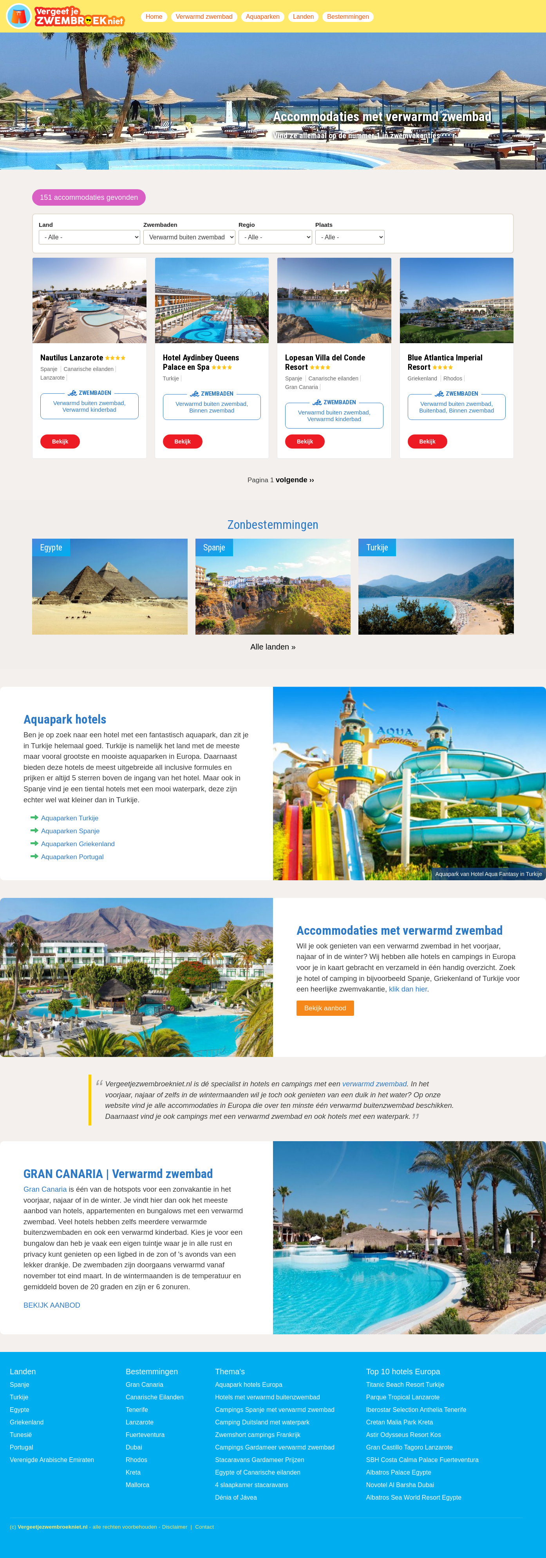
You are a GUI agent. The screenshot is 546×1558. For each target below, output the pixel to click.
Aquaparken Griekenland (78, 844)
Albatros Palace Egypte (398, 1472)
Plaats (324, 224)
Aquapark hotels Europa (248, 1384)
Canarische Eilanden (155, 1397)
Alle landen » (273, 646)
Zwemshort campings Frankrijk (257, 1434)
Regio (247, 224)
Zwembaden (160, 224)
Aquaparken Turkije (69, 818)
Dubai (134, 1447)
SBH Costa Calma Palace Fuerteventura (422, 1460)
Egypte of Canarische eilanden (257, 1472)
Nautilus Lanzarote (71, 357)
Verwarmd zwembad (204, 16)
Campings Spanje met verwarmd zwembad (274, 1409)
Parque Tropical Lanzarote (403, 1397)
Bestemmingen (348, 16)
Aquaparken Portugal (72, 857)
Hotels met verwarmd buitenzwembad (267, 1397)
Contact (204, 1527)
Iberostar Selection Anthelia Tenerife (416, 1409)
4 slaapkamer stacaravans (251, 1485)
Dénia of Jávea (236, 1497)
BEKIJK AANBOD (52, 1305)
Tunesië (21, 1434)
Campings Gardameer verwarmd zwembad (274, 1447)
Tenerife (137, 1409)
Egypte (19, 1409)
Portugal (21, 1447)
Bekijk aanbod (325, 1008)
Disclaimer (175, 1527)
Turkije (171, 378)
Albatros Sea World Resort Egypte (413, 1497)
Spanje (49, 369)
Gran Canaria (45, 1189)
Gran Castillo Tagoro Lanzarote (409, 1447)
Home (154, 16)
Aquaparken (263, 16)
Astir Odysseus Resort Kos (403, 1434)
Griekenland (423, 378)
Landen (303, 16)
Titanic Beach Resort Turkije (405, 1384)
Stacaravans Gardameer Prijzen (259, 1460)
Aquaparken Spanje (70, 831)
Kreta (133, 1472)
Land (46, 224)
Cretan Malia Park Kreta (399, 1422)
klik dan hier (408, 989)
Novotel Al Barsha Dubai (400, 1485)
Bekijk (60, 441)
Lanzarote (140, 1422)
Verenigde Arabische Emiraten (52, 1460)
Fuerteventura (145, 1434)
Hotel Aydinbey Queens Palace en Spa (201, 362)
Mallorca (137, 1485)
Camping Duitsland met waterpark (262, 1422)
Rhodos (136, 1460)
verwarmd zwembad (374, 1084)
